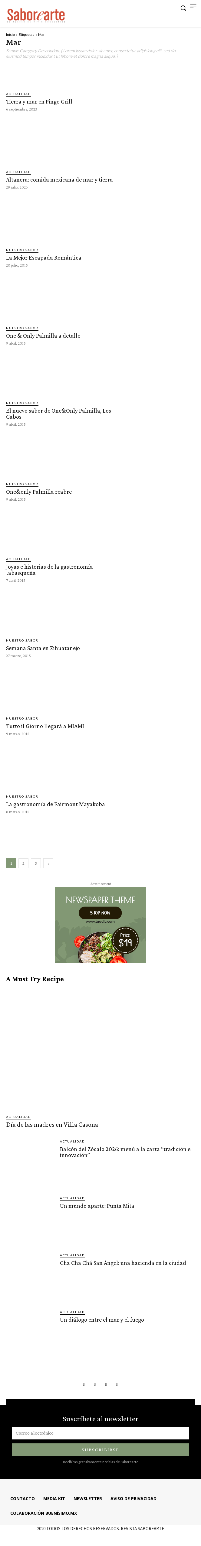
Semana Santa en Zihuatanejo (43, 648)
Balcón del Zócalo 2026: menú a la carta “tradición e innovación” (125, 1152)
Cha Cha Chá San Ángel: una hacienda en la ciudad (123, 1262)
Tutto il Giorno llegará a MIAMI (45, 726)
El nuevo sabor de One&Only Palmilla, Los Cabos (58, 413)
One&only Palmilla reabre (39, 491)
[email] (100, 1433)
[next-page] (48, 863)
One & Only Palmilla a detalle (43, 335)
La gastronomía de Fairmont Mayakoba (55, 804)
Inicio (10, 34)
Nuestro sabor (22, 250)
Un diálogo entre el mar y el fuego (102, 1319)
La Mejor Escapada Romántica (43, 257)
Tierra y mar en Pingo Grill (40, 101)
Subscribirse (100, 1449)
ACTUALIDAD (18, 94)
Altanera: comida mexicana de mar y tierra (59, 179)
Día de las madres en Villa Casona (52, 1124)
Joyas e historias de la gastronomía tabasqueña (49, 569)
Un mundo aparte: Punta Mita (97, 1205)
